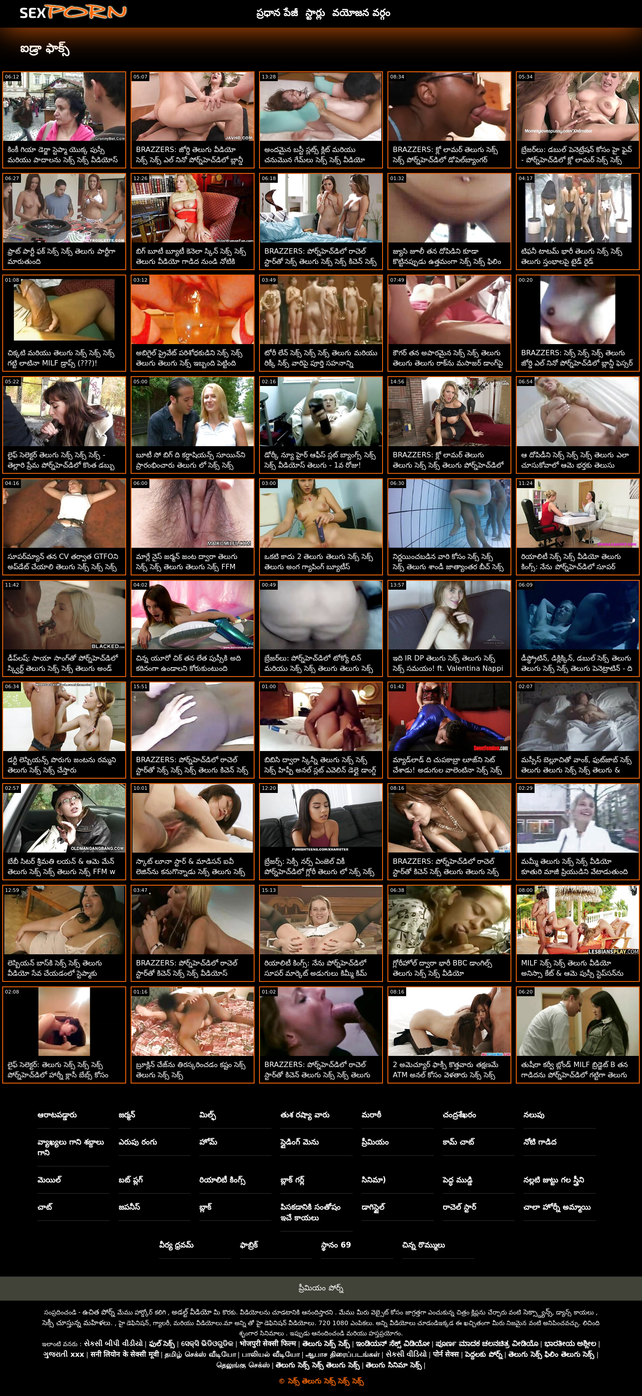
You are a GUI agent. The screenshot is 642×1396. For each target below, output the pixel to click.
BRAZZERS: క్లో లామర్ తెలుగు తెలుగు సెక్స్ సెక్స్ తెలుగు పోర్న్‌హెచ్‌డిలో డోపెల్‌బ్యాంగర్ (448, 465)
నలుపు (533, 1114)
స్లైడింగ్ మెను (299, 1141)
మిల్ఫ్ (207, 1114)
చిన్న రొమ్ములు (423, 1244)
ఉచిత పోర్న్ (98, 1312)
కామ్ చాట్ (458, 1141)
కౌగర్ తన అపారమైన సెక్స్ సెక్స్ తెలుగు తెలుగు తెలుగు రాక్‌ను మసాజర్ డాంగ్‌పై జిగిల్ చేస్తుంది (448, 363)
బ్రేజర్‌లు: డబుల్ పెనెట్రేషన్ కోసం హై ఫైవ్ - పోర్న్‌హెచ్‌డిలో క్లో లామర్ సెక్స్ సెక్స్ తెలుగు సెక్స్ (576, 159)
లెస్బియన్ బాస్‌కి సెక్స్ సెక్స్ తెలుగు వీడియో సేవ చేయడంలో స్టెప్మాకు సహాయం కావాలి (55, 973)
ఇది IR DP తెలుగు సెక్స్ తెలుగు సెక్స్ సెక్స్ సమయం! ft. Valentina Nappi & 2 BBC (448, 668)
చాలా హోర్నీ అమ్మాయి (557, 1207)
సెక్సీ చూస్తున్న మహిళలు (76, 1322)
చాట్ (44, 1207)
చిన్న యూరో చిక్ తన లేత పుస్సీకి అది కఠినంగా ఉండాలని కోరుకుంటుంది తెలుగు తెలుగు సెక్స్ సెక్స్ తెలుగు (188, 668)
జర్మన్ (127, 1114)
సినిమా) (374, 1179)
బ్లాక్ (205, 1207)
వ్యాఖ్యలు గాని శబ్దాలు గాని (70, 1147)
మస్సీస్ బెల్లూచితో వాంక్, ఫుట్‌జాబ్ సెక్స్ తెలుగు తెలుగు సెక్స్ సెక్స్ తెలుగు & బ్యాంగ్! (576, 769)
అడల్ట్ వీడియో (192, 1312)
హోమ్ (208, 1141)
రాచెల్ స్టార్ (459, 1207)
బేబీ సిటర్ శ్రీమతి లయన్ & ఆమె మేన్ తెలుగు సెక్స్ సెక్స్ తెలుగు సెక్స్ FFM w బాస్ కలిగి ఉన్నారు (61, 871)
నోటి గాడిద (539, 1141)
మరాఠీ (371, 1114)
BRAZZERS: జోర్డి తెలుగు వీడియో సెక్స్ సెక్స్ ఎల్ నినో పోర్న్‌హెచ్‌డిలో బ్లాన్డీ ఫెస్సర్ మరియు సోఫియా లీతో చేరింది (189, 159)
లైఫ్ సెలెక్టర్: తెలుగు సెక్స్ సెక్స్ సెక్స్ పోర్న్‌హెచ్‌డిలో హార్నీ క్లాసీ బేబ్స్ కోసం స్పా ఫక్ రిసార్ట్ (58, 1074)
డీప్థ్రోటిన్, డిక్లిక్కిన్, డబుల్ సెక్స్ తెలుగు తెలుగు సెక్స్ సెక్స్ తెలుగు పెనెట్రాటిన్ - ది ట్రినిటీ (576, 668)
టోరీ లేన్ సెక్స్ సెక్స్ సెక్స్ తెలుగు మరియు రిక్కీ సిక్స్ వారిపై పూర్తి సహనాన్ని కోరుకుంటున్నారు (321, 363)
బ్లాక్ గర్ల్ (292, 1179)
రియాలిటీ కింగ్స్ (222, 1179)
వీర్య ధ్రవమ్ (176, 1244)
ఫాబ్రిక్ (249, 1244)
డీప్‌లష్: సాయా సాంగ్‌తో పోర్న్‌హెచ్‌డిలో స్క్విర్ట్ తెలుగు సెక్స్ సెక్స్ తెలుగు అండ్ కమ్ (63, 668)
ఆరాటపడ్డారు (57, 1114)
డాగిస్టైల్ (373, 1207)
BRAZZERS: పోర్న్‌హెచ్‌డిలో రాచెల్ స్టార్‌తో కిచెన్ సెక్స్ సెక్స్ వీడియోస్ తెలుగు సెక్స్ (186, 973)
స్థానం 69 (336, 1244)
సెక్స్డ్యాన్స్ (537, 1312)
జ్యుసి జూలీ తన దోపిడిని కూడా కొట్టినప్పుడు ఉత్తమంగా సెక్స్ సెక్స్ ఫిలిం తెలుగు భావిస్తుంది (447, 261)
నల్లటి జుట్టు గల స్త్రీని (553, 1179)
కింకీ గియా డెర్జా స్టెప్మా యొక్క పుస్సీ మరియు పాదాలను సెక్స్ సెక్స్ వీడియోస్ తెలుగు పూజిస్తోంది (63, 159)
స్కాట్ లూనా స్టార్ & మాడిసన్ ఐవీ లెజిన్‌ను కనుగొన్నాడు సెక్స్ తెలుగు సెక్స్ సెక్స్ (190, 871)
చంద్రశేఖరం (459, 1114)
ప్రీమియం (375, 1141)
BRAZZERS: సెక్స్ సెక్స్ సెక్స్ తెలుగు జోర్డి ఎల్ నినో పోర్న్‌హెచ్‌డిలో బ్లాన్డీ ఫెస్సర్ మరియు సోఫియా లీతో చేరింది (577, 363)
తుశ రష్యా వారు (304, 1114)
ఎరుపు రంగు (138, 1141)
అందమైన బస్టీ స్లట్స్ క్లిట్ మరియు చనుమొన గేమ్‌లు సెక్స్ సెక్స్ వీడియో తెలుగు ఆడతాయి (314, 159)
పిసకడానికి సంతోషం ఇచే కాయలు (310, 1212)
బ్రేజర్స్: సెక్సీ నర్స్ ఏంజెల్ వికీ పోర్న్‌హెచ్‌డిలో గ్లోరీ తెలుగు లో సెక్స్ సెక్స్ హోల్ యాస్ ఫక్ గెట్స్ (319, 871)
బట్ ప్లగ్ (131, 1179)
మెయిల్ (49, 1179)
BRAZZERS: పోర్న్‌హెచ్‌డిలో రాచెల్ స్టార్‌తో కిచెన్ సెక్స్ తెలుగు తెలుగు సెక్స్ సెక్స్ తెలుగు (446, 871)
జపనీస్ (129, 1207)
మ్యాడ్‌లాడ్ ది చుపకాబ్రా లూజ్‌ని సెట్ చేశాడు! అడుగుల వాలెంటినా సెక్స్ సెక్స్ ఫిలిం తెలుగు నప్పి (447, 769)
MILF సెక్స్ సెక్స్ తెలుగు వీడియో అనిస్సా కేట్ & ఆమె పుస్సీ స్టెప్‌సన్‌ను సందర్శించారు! (572, 973)
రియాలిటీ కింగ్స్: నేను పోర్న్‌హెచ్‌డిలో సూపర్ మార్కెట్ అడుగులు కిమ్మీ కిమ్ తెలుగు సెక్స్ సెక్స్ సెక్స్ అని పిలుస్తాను (316, 973)
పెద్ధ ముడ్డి (458, 1179)
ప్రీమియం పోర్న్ (321, 1287)
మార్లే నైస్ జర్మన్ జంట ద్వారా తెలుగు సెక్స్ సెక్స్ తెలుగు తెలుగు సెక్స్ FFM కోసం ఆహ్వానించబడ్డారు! (187, 566)
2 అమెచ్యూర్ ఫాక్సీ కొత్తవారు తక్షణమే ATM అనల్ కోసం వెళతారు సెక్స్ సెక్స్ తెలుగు (445, 1074)
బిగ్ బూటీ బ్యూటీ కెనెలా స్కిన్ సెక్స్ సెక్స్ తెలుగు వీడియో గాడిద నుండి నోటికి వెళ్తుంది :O (191, 261)
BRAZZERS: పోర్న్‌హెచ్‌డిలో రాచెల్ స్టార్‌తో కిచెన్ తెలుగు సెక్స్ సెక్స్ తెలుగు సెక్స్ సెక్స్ (317, 1074)
